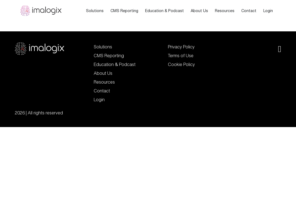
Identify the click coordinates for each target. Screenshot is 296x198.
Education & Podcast (164, 11)
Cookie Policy (181, 64)
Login (268, 11)
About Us (199, 11)
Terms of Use (180, 55)
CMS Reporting (124, 11)
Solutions (95, 11)
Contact (248, 11)
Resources (224, 11)
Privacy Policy (181, 47)
